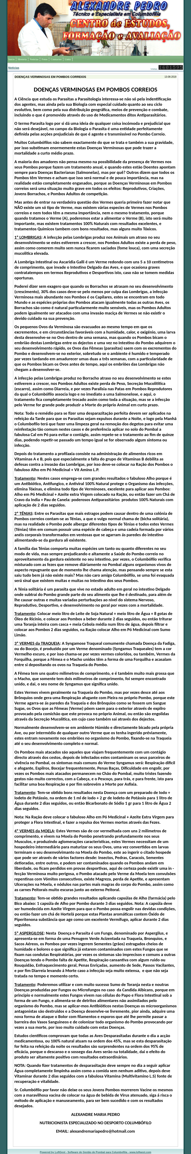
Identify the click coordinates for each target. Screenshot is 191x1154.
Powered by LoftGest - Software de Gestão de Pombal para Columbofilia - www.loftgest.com (95, 1152)
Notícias (13, 67)
